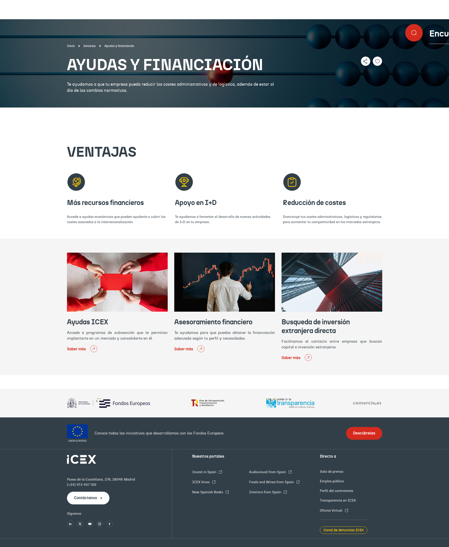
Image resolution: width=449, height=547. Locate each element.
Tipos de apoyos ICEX (223, 111)
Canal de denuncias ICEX (344, 530)
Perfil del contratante (336, 491)
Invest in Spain (204, 472)
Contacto (382, 111)
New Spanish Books (208, 492)
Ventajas (66, 111)
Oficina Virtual (331, 510)
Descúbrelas (364, 433)
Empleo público (332, 481)
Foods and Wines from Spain (272, 482)
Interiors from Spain (265, 492)
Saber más (77, 349)
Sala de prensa (331, 471)
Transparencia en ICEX (338, 500)
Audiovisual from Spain (268, 472)
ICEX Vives (201, 482)
